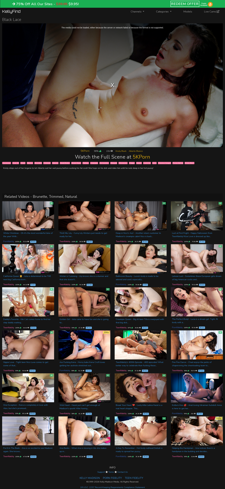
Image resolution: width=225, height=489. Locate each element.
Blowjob (114, 163)
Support (101, 472)
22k (109, 151)
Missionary (123, 163)
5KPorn (85, 151)
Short (23, 163)
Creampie (94, 163)
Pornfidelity (8, 241)
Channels (139, 11)
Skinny (29, 163)
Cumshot (147, 163)
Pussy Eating (178, 163)
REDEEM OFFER (185, 4)
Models (187, 11)
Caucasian (6, 163)
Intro (154, 163)
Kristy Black (121, 151)
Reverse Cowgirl (165, 163)
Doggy (131, 163)
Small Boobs (64, 163)
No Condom (104, 163)
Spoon (139, 163)
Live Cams (211, 11)
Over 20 (16, 163)
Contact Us (122, 472)
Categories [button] (162, 11)
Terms (111, 472)
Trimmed (47, 163)
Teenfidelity (65, 241)
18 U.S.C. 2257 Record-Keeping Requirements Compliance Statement (112, 487)
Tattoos (85, 163)
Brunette (38, 163)
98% (97, 151)
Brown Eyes (76, 163)
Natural (55, 163)
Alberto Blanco (136, 151)
